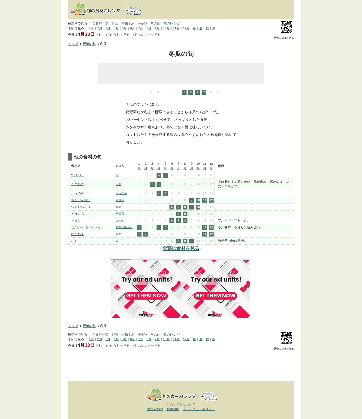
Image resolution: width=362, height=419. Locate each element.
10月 (166, 28)
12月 (186, 28)
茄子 (118, 241)
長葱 (118, 234)
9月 (157, 28)
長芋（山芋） (124, 227)
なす (74, 241)
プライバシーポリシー (199, 409)
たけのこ (77, 175)
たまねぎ (77, 184)
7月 (140, 28)
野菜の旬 (89, 44)
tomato (120, 220)
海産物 (142, 23)
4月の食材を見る (117, 34)
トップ (73, 44)
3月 (108, 28)
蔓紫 (118, 207)
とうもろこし (80, 214)
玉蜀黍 (120, 213)
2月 (99, 28)
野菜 (115, 23)
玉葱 (118, 184)
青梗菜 (120, 200)
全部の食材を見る (181, 248)
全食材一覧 (100, 23)
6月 (132, 28)
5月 (124, 28)
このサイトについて (181, 404)
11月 (176, 28)
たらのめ (77, 193)
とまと (76, 220)
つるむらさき (80, 207)
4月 (116, 28)
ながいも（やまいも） (87, 227)
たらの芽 (121, 193)
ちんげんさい (80, 200)
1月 (91, 28)
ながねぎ (77, 234)
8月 (149, 28)
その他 (155, 23)
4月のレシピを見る (146, 34)
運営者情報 (155, 409)
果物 (124, 23)
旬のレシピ (171, 23)
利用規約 (172, 409)
